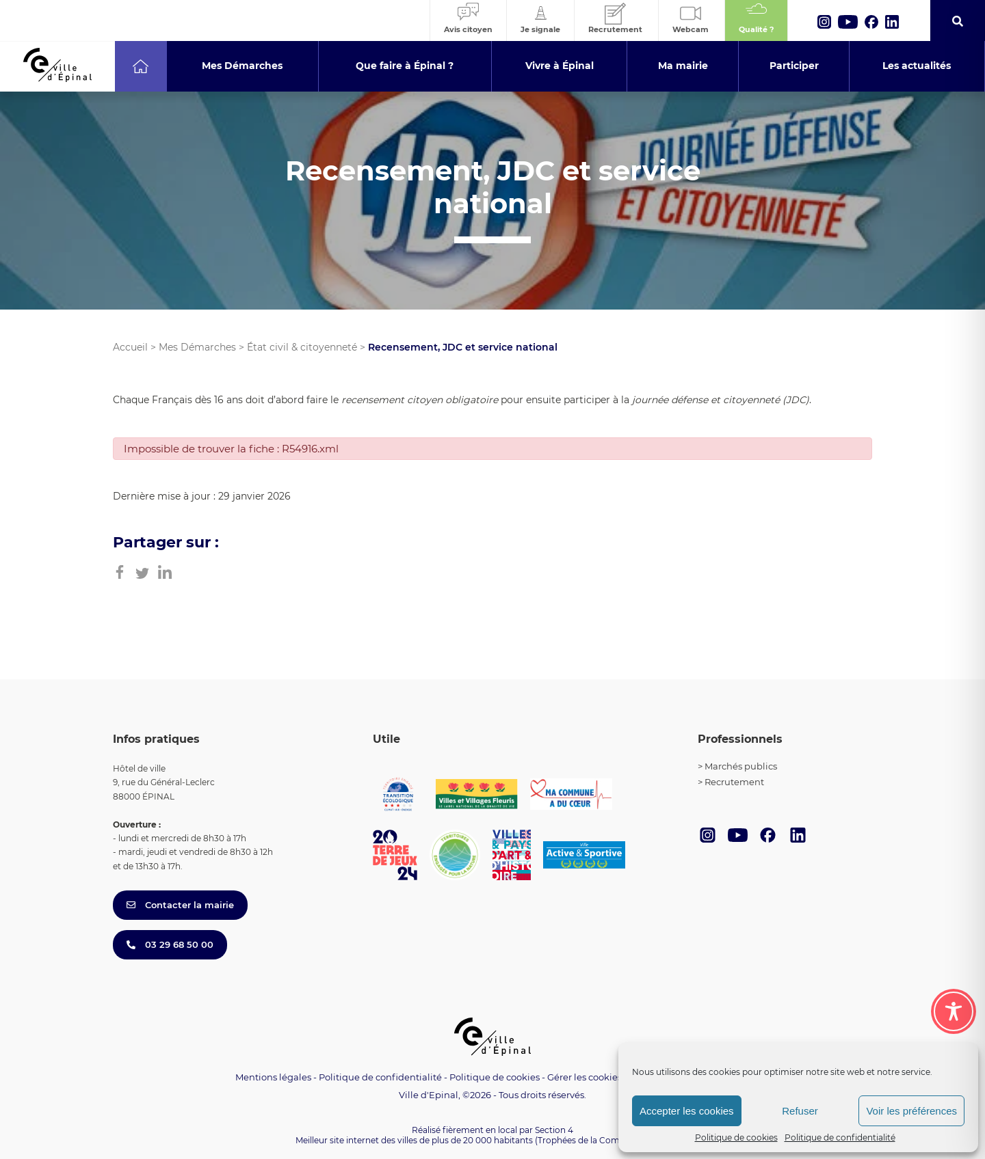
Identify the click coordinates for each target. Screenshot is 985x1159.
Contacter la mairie (180, 904)
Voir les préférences (911, 1111)
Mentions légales (273, 1077)
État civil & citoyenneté (302, 347)
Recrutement (734, 781)
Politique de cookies (736, 1137)
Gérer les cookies (584, 1077)
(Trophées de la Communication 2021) (612, 1140)
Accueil (130, 347)
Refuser (800, 1111)
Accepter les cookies (687, 1111)
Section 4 (554, 1130)
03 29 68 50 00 (170, 944)
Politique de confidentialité (840, 1137)
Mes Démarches (197, 347)
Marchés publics (741, 766)
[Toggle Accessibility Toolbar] (953, 1011)
